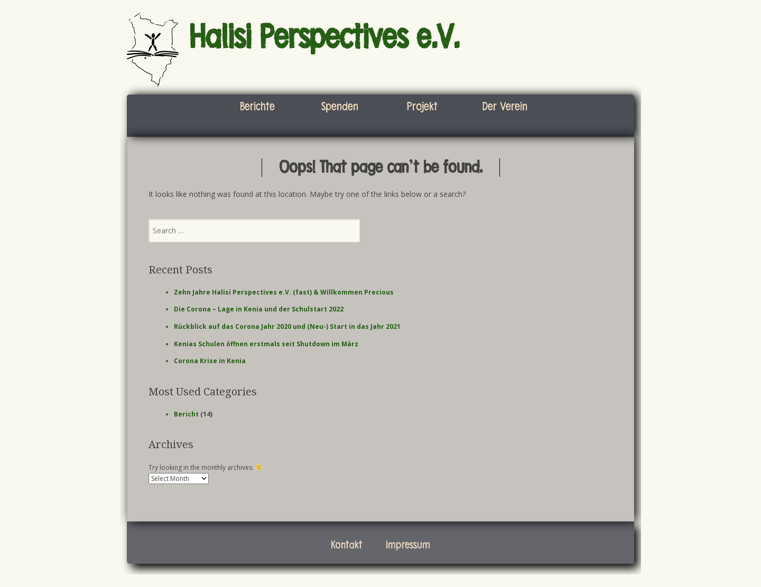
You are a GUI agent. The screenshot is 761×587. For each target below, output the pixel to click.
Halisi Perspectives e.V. (324, 37)
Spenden (339, 106)
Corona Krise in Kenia (210, 360)
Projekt (422, 106)
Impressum (408, 545)
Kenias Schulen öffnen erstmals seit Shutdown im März (266, 343)
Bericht (186, 414)
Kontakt (347, 545)
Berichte (257, 106)
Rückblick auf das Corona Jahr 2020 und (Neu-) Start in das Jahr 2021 (287, 326)
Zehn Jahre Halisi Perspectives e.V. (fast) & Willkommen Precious (284, 292)
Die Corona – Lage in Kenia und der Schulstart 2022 (259, 309)
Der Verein (504, 106)
